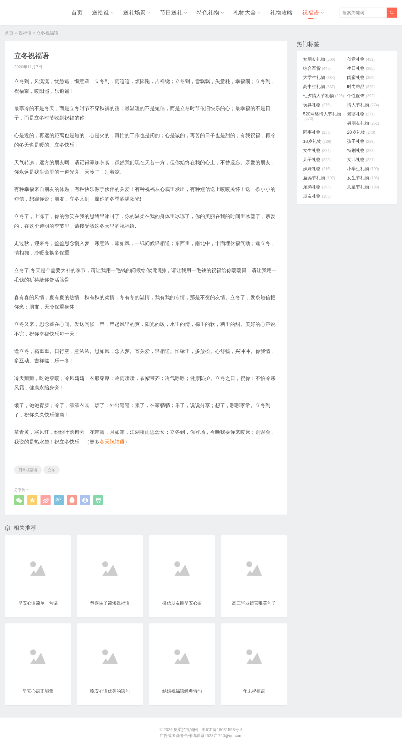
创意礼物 (361, 59)
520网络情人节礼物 (322, 116)
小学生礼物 (363, 168)
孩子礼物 (361, 141)
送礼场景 (134, 12)
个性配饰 (361, 95)
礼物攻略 (281, 12)
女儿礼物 (361, 159)
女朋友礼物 (319, 59)
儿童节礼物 (363, 187)
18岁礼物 (317, 141)
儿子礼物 (317, 159)
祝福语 (310, 12)
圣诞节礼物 (319, 178)
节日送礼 (171, 12)
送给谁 (100, 12)
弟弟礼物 (317, 187)
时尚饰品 (361, 86)
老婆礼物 (361, 114)
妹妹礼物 (317, 168)
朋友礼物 (317, 196)
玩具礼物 (317, 105)
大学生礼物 (319, 77)
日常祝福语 (28, 470)
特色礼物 (208, 12)
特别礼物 (361, 150)
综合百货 (317, 68)
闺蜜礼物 (361, 77)
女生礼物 (317, 150)
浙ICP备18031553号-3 (222, 729)
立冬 (51, 470)
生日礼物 (361, 68)
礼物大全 (244, 12)
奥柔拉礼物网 (186, 729)
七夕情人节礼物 (323, 95)
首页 (77, 12)
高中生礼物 (319, 86)
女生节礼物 (363, 178)
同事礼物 (317, 132)
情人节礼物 (363, 105)
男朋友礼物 (363, 123)
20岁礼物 (361, 132)
